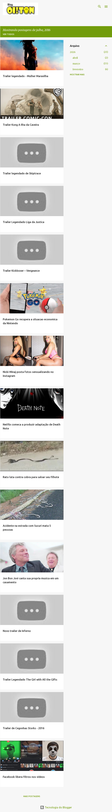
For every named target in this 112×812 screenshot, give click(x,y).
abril (75, 57)
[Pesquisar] (99, 7)
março (76, 63)
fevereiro (78, 69)
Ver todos (8, 34)
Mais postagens (31, 796)
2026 (72, 52)
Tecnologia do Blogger (56, 807)
